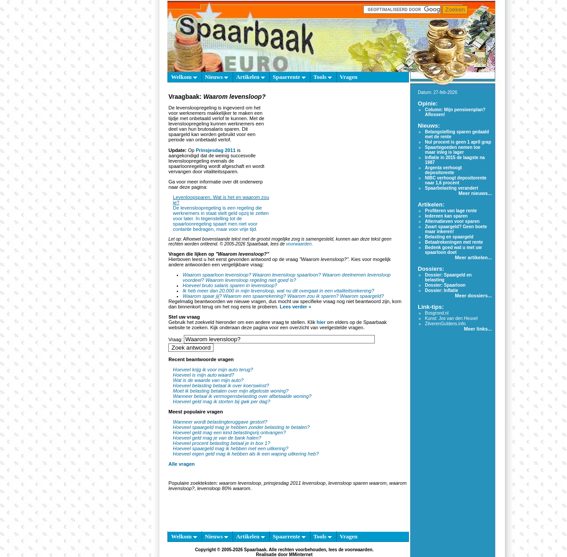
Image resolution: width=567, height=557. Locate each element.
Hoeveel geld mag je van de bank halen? (217, 437)
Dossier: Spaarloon (445, 285)
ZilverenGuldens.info (445, 323)
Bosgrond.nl (436, 313)
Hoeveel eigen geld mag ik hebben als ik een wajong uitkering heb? (245, 453)
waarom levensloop (240, 483)
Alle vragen (181, 464)
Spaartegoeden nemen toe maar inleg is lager (452, 150)
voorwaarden (299, 243)
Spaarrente (289, 77)
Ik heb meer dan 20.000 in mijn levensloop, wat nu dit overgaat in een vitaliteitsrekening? (278, 290)
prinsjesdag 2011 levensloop (295, 483)
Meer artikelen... (473, 257)
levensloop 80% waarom (223, 488)
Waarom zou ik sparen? (313, 296)
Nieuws (217, 77)
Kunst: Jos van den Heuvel (451, 318)
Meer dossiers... (473, 295)
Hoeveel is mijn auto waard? (203, 375)
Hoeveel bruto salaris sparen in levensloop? (230, 285)
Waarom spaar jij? (202, 296)
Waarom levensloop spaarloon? (286, 274)
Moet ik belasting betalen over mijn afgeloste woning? (230, 390)
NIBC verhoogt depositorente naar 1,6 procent (455, 180)
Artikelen (250, 77)
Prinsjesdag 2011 (216, 150)
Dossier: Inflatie (441, 290)
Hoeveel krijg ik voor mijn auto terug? (213, 369)
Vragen (348, 77)
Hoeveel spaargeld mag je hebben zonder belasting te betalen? (241, 427)
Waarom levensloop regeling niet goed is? (251, 280)
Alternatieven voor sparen (452, 221)
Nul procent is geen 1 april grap (458, 142)
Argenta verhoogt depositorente (443, 170)
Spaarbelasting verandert (451, 188)
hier (321, 322)
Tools (323, 77)
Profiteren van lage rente (451, 210)
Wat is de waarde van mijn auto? (208, 380)
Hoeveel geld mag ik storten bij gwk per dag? (221, 401)
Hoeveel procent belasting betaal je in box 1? (221, 443)
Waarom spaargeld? (362, 296)
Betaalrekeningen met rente (454, 242)
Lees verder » (295, 306)
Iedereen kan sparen (446, 216)
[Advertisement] (338, 156)
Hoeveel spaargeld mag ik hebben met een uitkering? (230, 448)
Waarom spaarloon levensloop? (217, 274)
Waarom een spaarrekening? (254, 296)
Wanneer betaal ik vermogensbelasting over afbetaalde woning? (242, 396)
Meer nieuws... (475, 193)
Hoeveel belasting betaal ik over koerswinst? (221, 385)
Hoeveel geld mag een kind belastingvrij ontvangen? (229, 432)
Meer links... (478, 328)
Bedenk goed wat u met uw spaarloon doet (453, 250)
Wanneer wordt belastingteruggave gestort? (220, 422)
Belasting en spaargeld (449, 236)
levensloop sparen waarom (357, 483)
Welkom (184, 77)
